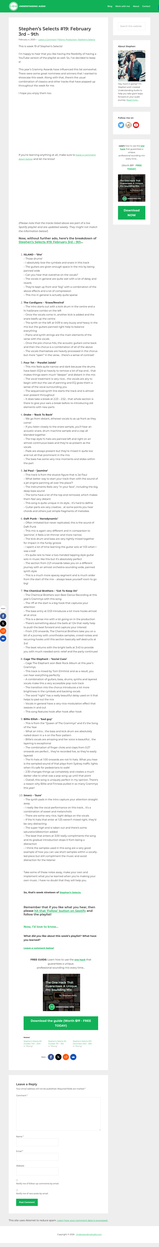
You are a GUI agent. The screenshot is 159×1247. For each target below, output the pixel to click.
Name (19, 1136)
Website (20, 1166)
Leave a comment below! (40, 948)
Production (71, 39)
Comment (22, 1095)
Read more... (132, 100)
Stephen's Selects (86, 39)
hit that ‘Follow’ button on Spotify (60, 911)
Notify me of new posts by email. (32, 1193)
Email (19, 1151)
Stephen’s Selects (71, 892)
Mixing (61, 39)
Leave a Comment (47, 39)
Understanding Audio (27, 6)
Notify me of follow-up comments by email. (37, 1183)
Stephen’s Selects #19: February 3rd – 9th (50, 242)
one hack (80, 959)
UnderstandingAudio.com (89, 1238)
